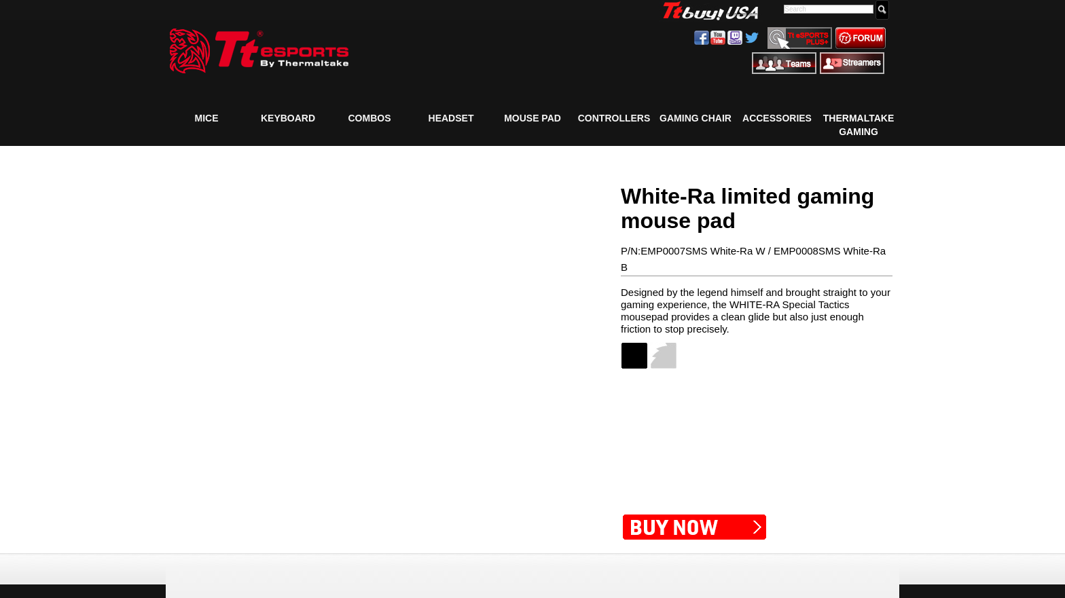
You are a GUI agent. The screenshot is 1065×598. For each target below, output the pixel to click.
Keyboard (288, 118)
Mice (207, 118)
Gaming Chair (696, 118)
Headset (451, 118)
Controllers (614, 118)
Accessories (777, 118)
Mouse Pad (532, 118)
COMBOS (369, 118)
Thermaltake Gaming (858, 124)
